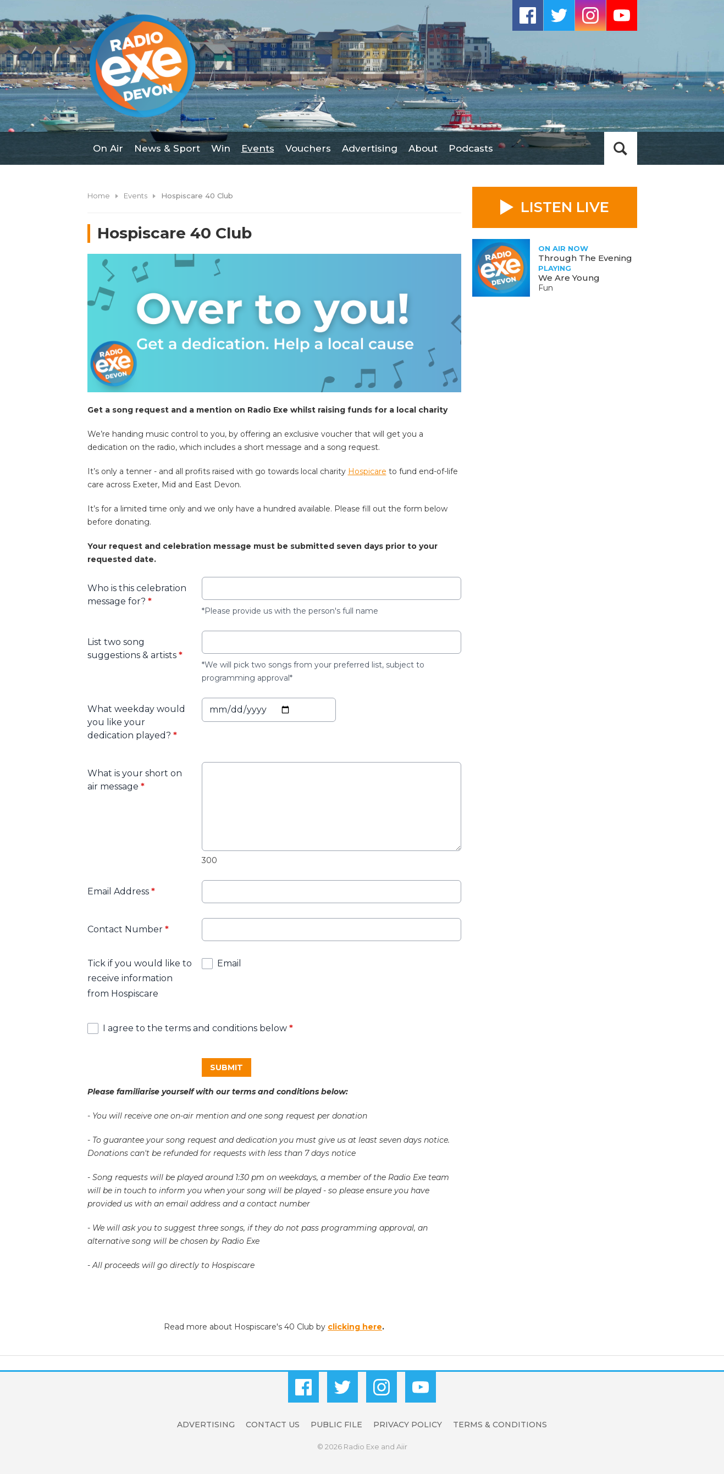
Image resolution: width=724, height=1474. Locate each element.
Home (98, 195)
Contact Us (273, 1424)
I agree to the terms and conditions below (198, 1028)
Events (257, 148)
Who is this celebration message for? (136, 595)
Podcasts (471, 148)
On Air (108, 148)
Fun (545, 288)
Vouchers (308, 148)
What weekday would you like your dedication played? (136, 722)
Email (229, 963)
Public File (336, 1424)
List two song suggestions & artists (135, 648)
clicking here (355, 1327)
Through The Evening (585, 258)
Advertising (369, 148)
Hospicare (367, 471)
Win (220, 148)
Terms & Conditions (500, 1424)
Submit (226, 1067)
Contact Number (128, 929)
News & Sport (167, 148)
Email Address (121, 891)
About (423, 148)
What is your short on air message (134, 780)
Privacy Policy (407, 1424)
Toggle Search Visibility (620, 148)
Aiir (401, 1446)
